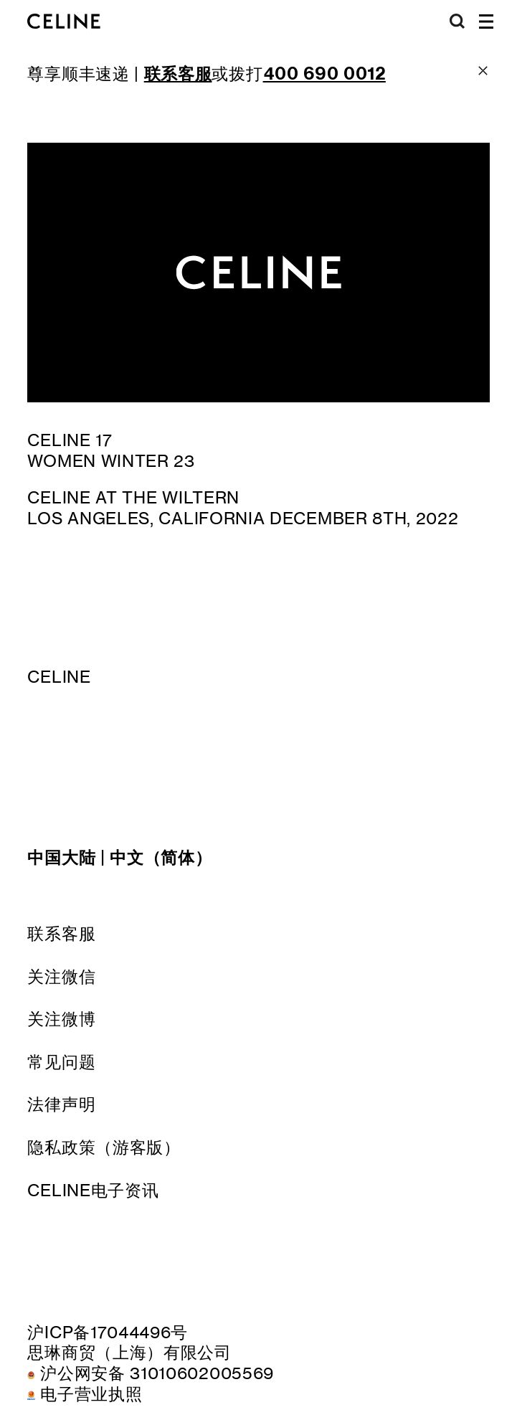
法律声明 (61, 1104)
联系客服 (61, 933)
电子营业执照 (91, 1393)
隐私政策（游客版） (103, 1147)
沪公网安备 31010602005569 (157, 1373)
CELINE (58, 677)
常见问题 (61, 1061)
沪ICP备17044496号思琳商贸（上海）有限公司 (129, 1342)
